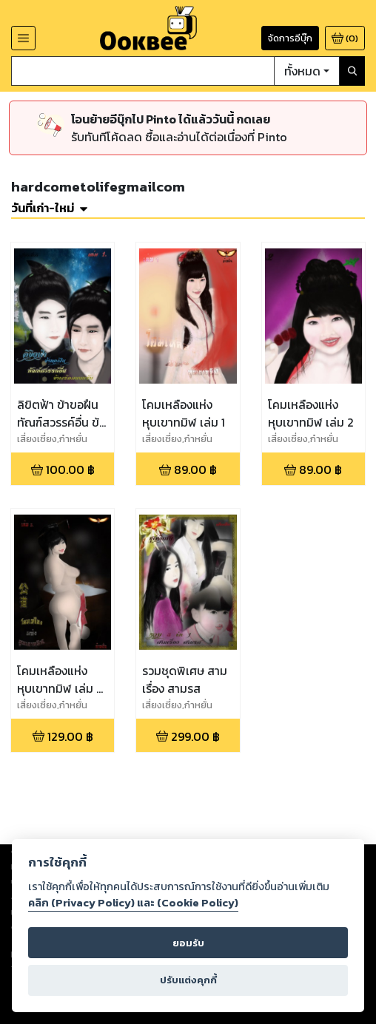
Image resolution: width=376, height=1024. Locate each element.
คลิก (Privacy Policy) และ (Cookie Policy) (133, 903)
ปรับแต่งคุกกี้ (188, 980)
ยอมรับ (188, 943)
